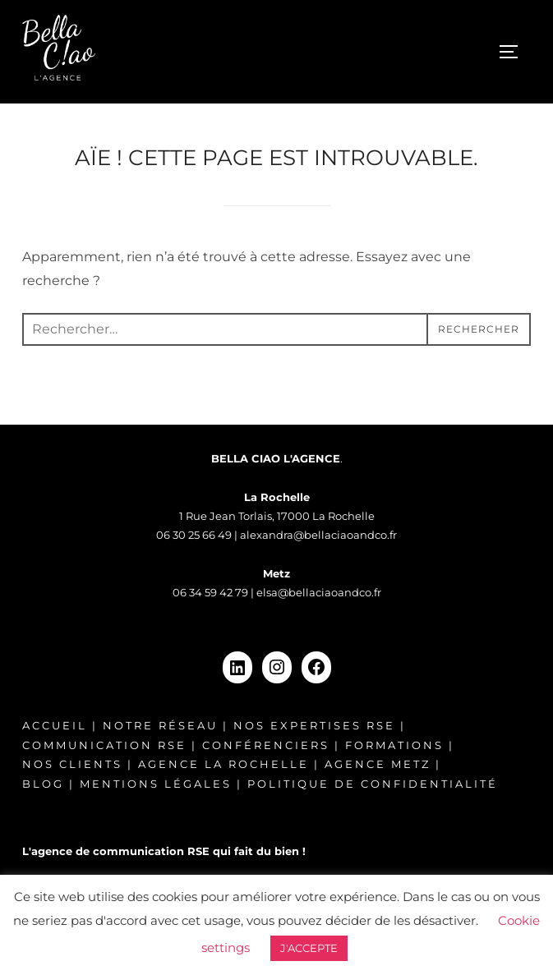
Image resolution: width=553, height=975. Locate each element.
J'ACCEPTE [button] (309, 947)
